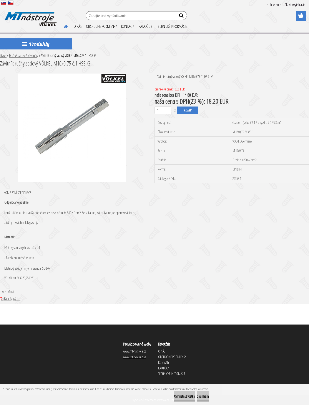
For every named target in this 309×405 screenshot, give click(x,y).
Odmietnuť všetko (168, 396)
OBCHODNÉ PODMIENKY (101, 26)
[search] (182, 16)
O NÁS (78, 26)
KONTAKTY (128, 26)
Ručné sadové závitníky (23, 55)
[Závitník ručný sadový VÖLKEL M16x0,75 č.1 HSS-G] (72, 75)
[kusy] (162, 110)
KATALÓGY (145, 26)
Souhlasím (197, 396)
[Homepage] (63, 26)
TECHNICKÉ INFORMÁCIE (171, 26)
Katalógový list (10, 298)
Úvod (3, 55)
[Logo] (30, 16)
